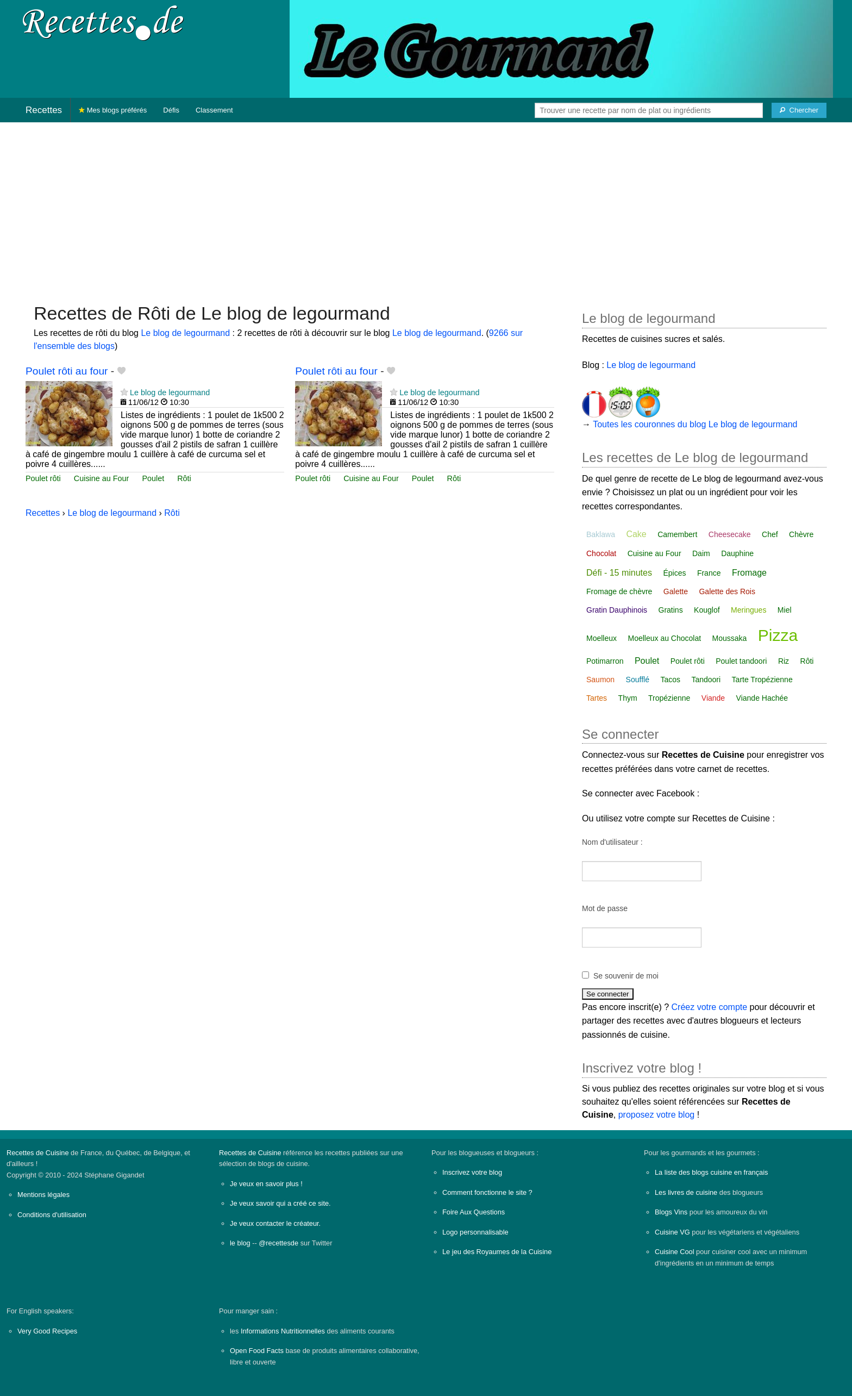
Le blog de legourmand (185, 333)
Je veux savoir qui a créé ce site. (280, 1203)
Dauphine (737, 553)
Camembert (677, 534)
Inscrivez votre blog (472, 1172)
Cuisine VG (672, 1232)
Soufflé (637, 679)
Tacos (670, 679)
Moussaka (729, 638)
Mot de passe (605, 908)
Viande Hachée (762, 698)
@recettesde (278, 1243)
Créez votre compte (710, 1007)
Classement (214, 110)
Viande (713, 698)
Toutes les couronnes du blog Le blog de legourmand (695, 424)
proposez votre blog (656, 1114)
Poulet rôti (43, 478)
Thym (627, 698)
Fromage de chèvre (619, 591)
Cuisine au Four (101, 478)
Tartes (596, 698)
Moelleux (601, 638)
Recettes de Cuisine (38, 1153)
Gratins (671, 610)
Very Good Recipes (47, 1331)
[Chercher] (799, 110)
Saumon (600, 679)
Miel (785, 610)
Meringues (748, 610)
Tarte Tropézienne (762, 679)
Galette (675, 591)
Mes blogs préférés (113, 110)
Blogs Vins (671, 1212)
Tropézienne (669, 698)
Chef (770, 534)
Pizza (778, 635)
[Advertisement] (426, 207)
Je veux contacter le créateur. (275, 1223)
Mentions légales (43, 1195)
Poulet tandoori (741, 661)
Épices (674, 573)
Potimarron (604, 661)
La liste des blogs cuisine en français (711, 1172)
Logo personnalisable (475, 1232)
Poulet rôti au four (67, 371)
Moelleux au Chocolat (664, 638)
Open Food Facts (257, 1351)
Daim (701, 553)
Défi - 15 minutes (619, 572)
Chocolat (601, 553)
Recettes (44, 110)
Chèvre (801, 534)
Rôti (184, 478)
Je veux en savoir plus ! (266, 1184)
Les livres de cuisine (686, 1192)
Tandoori (706, 679)
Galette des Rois (727, 591)
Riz (783, 661)
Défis (171, 110)
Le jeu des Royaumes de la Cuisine (497, 1252)
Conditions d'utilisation (51, 1215)
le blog (240, 1243)
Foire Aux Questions (473, 1212)
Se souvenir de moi (626, 975)
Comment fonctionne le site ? (487, 1192)
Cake (636, 534)
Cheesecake (730, 534)
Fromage (749, 572)
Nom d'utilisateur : (612, 842)
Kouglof (706, 610)
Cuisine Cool (674, 1252)
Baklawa (600, 534)
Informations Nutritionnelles (283, 1331)
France (709, 573)
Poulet (153, 478)
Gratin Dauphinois (616, 610)
